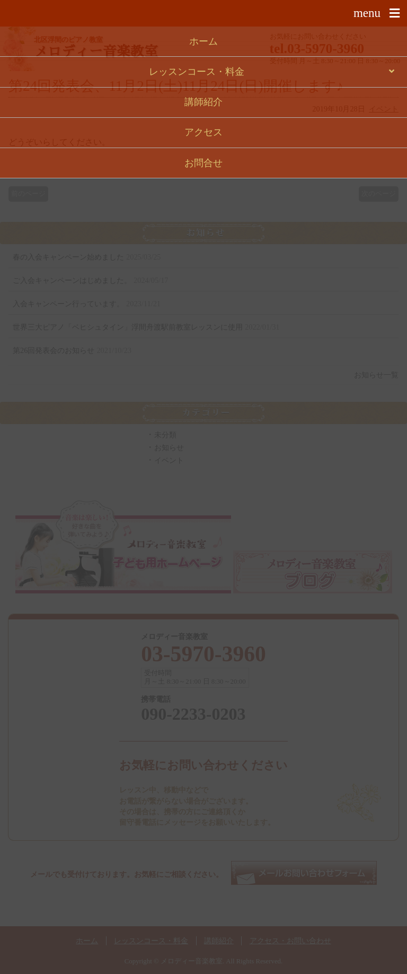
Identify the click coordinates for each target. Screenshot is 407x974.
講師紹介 (203, 102)
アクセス (203, 132)
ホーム (203, 41)
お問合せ (203, 163)
